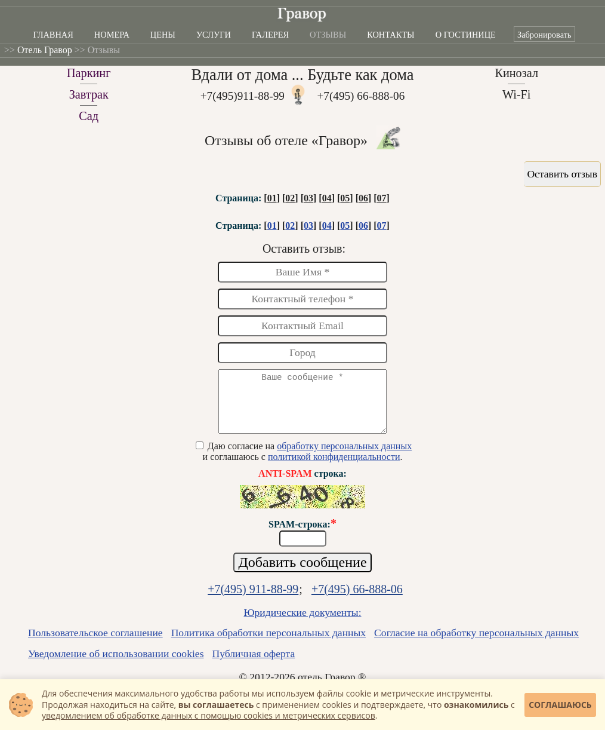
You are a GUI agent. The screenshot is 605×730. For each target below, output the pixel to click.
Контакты (390, 34)
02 (290, 198)
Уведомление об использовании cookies (116, 664)
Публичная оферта (253, 664)
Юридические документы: (302, 623)
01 (272, 198)
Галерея (270, 34)
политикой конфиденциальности (334, 467)
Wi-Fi (516, 94)
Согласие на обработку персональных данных (476, 643)
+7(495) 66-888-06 (361, 96)
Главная (53, 34)
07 (382, 198)
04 (327, 198)
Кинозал (516, 72)
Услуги (213, 34)
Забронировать (544, 34)
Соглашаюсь (560, 704)
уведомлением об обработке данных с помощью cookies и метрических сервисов (208, 715)
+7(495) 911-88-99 (253, 599)
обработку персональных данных (344, 457)
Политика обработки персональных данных (268, 643)
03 (308, 198)
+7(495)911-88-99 (242, 96)
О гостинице (466, 34)
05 (345, 198)
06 (363, 198)
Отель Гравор (44, 50)
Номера (111, 34)
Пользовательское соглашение (95, 643)
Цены (162, 34)
